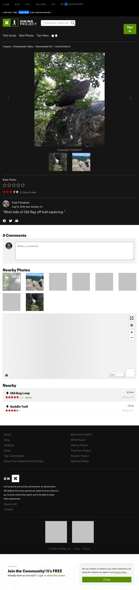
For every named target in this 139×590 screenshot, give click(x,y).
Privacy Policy (120, 572)
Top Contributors (14, 455)
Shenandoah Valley (23, 46)
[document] (106, 574)
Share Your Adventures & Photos (23, 461)
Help (7, 439)
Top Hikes (43, 35)
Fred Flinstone (21, 202)
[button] (4, 220)
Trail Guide (9, 35)
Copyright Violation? (69, 149)
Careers (8, 509)
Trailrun (40, 4)
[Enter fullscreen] (131, 318)
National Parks (80, 461)
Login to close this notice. (51, 575)
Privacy (86, 548)
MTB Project (78, 439)
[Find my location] (131, 325)
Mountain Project (81, 434)
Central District (62, 46)
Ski (53, 4)
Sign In (130, 28)
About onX (10, 504)
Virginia (7, 46)
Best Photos (26, 35)
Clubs (7, 450)
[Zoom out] (131, 337)
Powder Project (80, 455)
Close (106, 579)
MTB (17, 4)
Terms (77, 548)
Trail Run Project (81, 450)
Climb (6, 4)
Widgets (9, 445)
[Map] (69, 346)
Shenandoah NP (43, 46)
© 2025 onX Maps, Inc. (60, 548)
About (7, 434)
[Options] (130, 373)
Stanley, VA (37, 206)
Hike (27, 4)
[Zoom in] (131, 332)
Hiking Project (79, 445)
